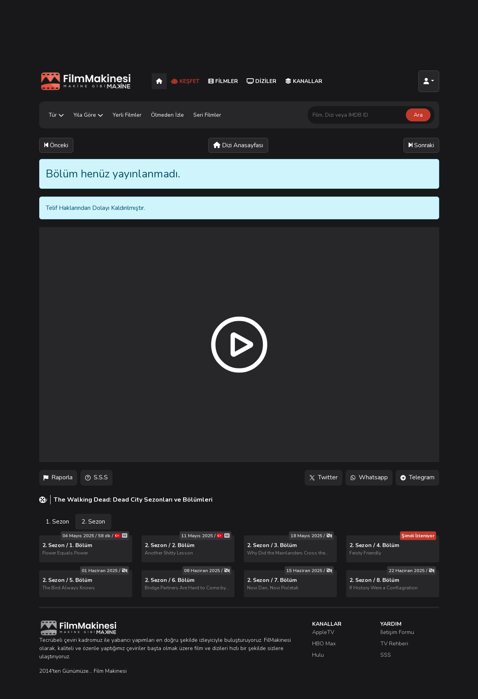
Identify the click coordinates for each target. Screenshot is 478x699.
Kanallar (303, 81)
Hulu (318, 655)
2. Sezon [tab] (93, 521)
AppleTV (323, 632)
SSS (385, 655)
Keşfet (185, 81)
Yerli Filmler (127, 115)
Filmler (223, 81)
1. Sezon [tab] (57, 521)
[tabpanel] (239, 566)
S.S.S (96, 477)
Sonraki (421, 145)
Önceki (56, 145)
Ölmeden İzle (167, 115)
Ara (418, 115)
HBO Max (324, 643)
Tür (56, 115)
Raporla (58, 477)
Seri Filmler (207, 115)
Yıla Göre (88, 115)
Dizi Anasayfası (238, 145)
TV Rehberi (394, 643)
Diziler (261, 81)
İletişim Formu (397, 632)
